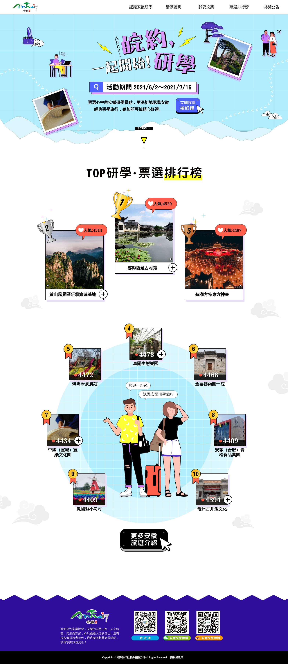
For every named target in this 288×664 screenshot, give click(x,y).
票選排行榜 (239, 7)
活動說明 (173, 7)
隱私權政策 (176, 657)
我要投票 (206, 7)
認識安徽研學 (140, 7)
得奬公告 (271, 7)
